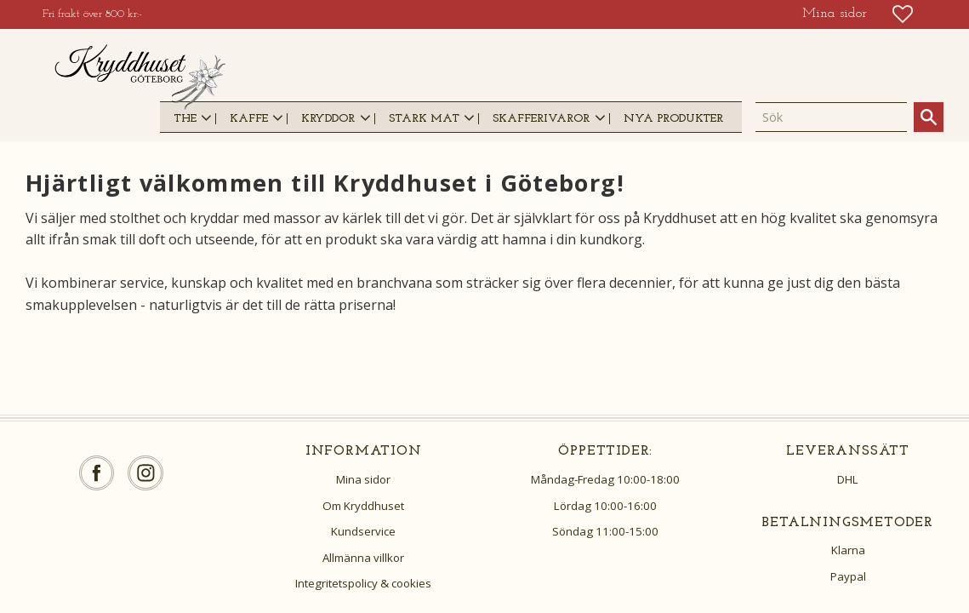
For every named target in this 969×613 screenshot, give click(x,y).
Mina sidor (363, 479)
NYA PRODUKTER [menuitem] (673, 118)
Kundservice (363, 531)
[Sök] (928, 117)
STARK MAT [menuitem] (424, 118)
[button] (902, 14)
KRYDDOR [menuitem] (328, 118)
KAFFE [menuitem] (249, 118)
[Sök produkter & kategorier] (831, 117)
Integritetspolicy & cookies (363, 583)
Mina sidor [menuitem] (834, 13)
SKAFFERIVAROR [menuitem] (541, 118)
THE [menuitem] (185, 118)
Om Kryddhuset (363, 505)
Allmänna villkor (363, 557)
